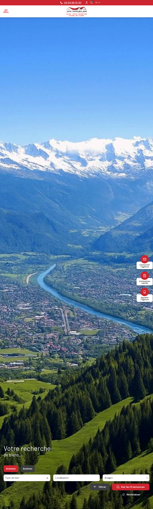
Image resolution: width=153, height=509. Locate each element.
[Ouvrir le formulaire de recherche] (100, 487)
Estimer (27, 468)
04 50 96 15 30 (70, 2)
